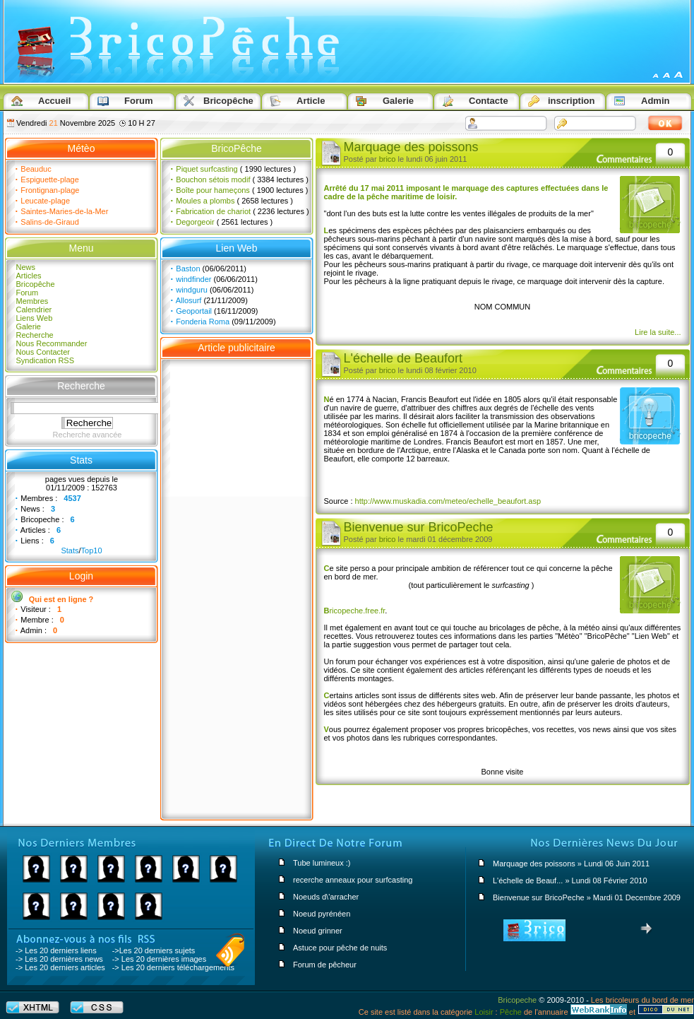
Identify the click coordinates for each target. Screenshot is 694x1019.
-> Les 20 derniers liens (56, 950)
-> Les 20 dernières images (159, 959)
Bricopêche (35, 284)
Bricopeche (517, 1000)
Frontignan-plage (49, 190)
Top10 (91, 550)
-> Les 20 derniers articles (60, 967)
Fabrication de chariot (213, 211)
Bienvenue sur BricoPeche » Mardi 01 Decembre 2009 (587, 897)
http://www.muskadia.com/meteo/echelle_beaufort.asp (448, 501)
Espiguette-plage (49, 179)
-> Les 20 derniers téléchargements (173, 967)
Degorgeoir (195, 222)
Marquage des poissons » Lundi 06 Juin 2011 (571, 863)
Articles (29, 275)
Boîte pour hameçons (213, 190)
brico (387, 159)
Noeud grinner (317, 930)
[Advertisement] (237, 583)
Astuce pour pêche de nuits (340, 947)
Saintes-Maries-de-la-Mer (64, 211)
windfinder (193, 279)
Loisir (483, 1012)
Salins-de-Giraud (49, 222)
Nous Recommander (52, 343)
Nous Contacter (43, 352)
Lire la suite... (658, 332)
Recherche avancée (87, 434)
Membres (32, 301)
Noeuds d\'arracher (326, 897)
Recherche (35, 335)
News (26, 267)
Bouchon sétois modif (213, 179)
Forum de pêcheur (325, 964)
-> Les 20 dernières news (59, 959)
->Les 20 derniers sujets (154, 950)
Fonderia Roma (202, 321)
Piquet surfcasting (206, 169)
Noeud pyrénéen (321, 913)
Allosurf (189, 300)
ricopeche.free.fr (354, 610)
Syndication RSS (45, 360)
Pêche (511, 1012)
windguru (192, 289)
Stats (69, 550)
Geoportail (194, 311)
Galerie (28, 326)
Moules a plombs (205, 200)
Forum (27, 292)
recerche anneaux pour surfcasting (352, 880)
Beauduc (35, 169)
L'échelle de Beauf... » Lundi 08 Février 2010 (570, 880)
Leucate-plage (45, 200)
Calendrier (34, 309)
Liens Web (34, 318)
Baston (188, 268)
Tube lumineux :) (322, 863)
